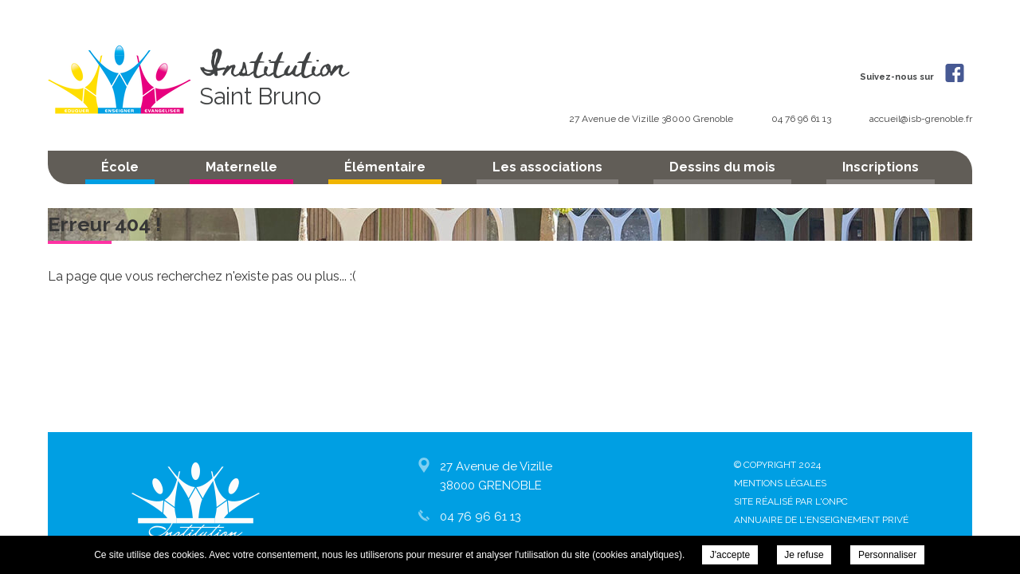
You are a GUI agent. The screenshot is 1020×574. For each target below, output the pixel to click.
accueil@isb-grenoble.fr (920, 118)
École (120, 167)
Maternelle (241, 167)
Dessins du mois (722, 167)
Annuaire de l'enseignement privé (821, 519)
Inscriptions (880, 167)
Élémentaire (385, 167)
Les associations (547, 167)
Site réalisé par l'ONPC (791, 501)
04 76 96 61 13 (802, 118)
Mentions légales (780, 483)
